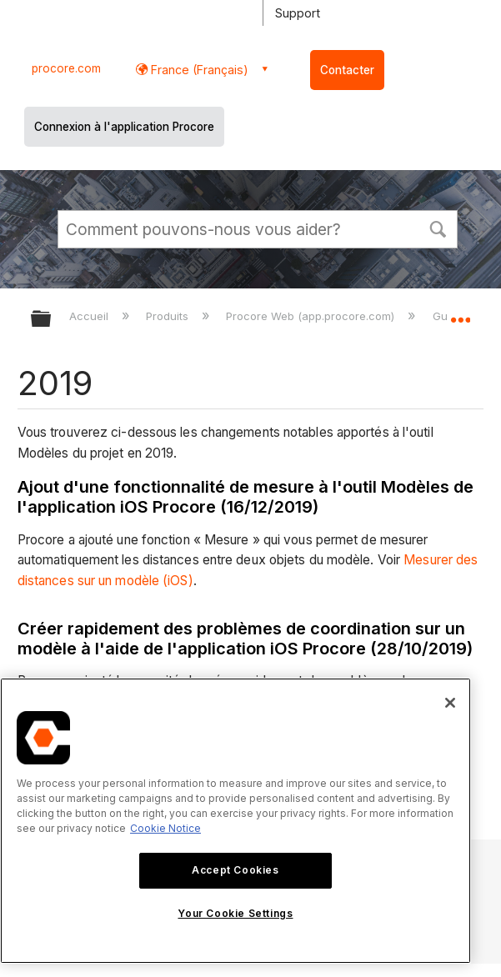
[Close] (450, 702)
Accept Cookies (235, 870)
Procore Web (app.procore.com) (312, 316)
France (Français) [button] (198, 70)
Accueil (90, 316)
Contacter (347, 70)
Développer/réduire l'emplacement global (460, 313)
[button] (438, 228)
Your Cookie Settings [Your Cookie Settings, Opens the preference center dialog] (235, 913)
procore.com (66, 68)
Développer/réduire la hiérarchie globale (52, 320)
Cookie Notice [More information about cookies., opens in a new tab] (165, 828)
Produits (169, 316)
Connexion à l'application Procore (124, 126)
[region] (235, 821)
